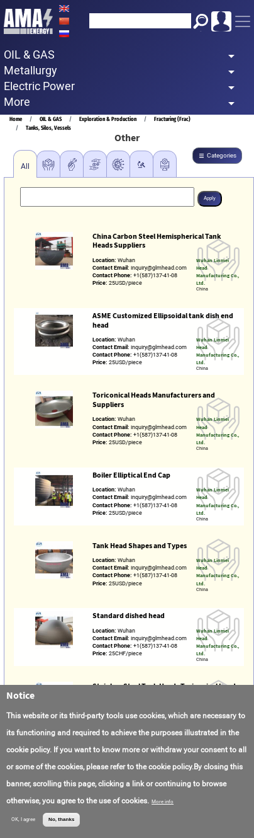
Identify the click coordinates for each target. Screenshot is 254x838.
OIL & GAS (51, 118)
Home (15, 118)
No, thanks (61, 819)
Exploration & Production (107, 118)
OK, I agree (23, 819)
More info (163, 802)
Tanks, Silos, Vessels (48, 127)
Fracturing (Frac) (172, 118)
